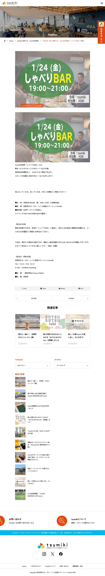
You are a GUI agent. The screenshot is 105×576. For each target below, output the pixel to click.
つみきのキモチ (36, 566)
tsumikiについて (50, 566)
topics (24, 566)
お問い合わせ (64, 566)
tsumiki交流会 (38, 105)
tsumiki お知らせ (26, 105)
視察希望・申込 (78, 566)
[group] (27, 330)
